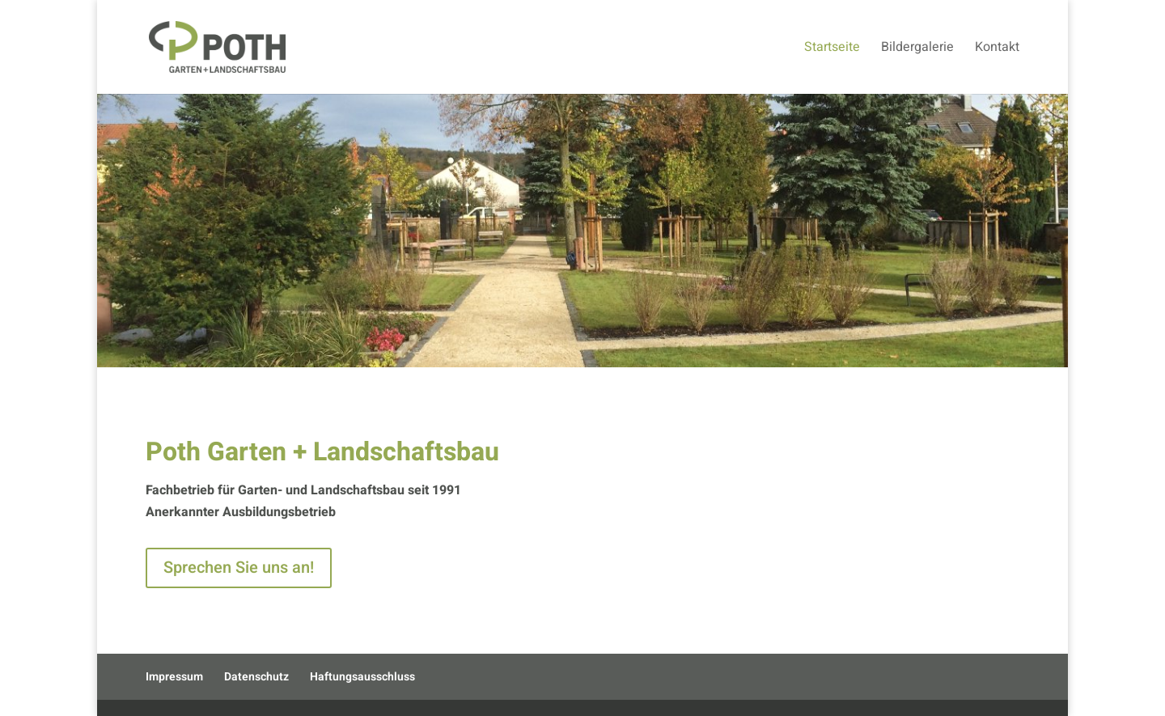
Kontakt (997, 49)
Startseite (832, 49)
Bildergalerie (917, 49)
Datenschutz (256, 676)
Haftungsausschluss (362, 676)
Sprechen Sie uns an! (238, 567)
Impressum (174, 676)
